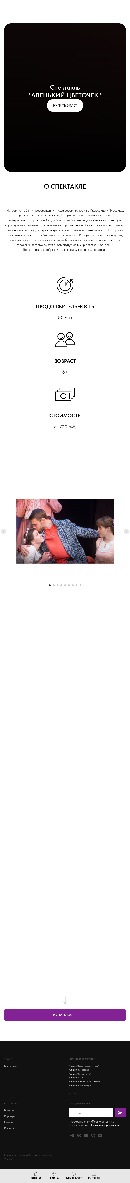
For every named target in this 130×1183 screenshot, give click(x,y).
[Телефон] (93, 1135)
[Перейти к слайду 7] (73, 585)
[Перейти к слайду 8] (76, 585)
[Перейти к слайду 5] (65, 585)
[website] (86, 1135)
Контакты (9, 1128)
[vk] (79, 1135)
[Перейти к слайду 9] (80, 585)
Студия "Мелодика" (79, 1069)
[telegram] (72, 1135)
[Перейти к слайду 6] (69, 585)
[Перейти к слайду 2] (54, 585)
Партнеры (9, 1116)
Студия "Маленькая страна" (84, 1065)
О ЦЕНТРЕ (11, 1103)
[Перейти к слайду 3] (57, 585)
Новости (8, 1122)
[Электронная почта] (100, 1135)
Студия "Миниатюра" (80, 1085)
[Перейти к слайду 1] (50, 585)
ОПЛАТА (74, 1093)
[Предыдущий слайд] (3, 531)
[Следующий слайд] (126, 531)
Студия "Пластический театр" (85, 1081)
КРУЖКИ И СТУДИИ (82, 1059)
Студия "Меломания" (80, 1073)
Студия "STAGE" (78, 1077)
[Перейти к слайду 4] (61, 585)
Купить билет (11, 1065)
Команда (9, 1110)
